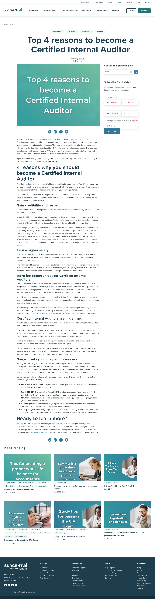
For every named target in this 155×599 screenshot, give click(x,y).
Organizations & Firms (26, 486)
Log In (147, 2)
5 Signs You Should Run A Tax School (120, 486)
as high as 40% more (74, 257)
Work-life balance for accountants (19, 489)
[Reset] (131, 71)
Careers (108, 578)
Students (100, 31)
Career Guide (142, 578)
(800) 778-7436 (9, 574)
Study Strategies (21, 536)
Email (112, 113)
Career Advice (57, 31)
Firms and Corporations (80, 568)
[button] (136, 72)
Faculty (74, 573)
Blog (118, 2)
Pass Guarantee (45, 578)
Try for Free (144, 11)
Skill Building (86, 10)
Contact (131, 11)
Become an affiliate (79, 586)
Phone (126, 113)
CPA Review (42, 482)
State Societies (77, 581)
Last (125, 102)
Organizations (77, 578)
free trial (60, 432)
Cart (138, 2)
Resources (115, 10)
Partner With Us (77, 583)
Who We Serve (101, 10)
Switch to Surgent (144, 583)
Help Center (141, 570)
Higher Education (11, 533)
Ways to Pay (141, 581)
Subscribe (129, 2)
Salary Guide (142, 575)
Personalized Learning (113, 570)
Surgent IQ (44, 573)
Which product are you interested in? (122, 121)
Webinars (140, 588)
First (108, 102)
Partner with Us (98, 2)
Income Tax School (49, 10)
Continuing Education (69, 10)
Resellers (75, 570)
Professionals (87, 31)
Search (110, 2)
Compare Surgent (111, 573)
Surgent (81, 59)
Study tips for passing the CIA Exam (70, 536)
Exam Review (33, 10)
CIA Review (72, 31)
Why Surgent (85, 2)
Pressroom (141, 586)
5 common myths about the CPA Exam (21, 540)
